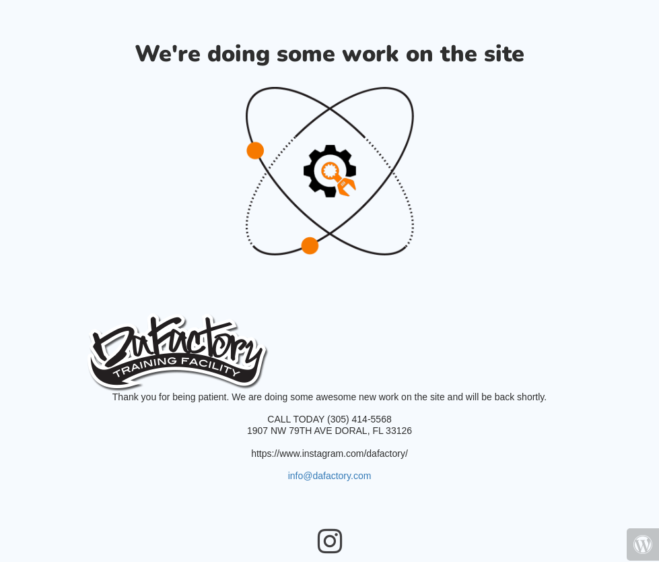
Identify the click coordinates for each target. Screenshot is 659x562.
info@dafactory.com (330, 475)
